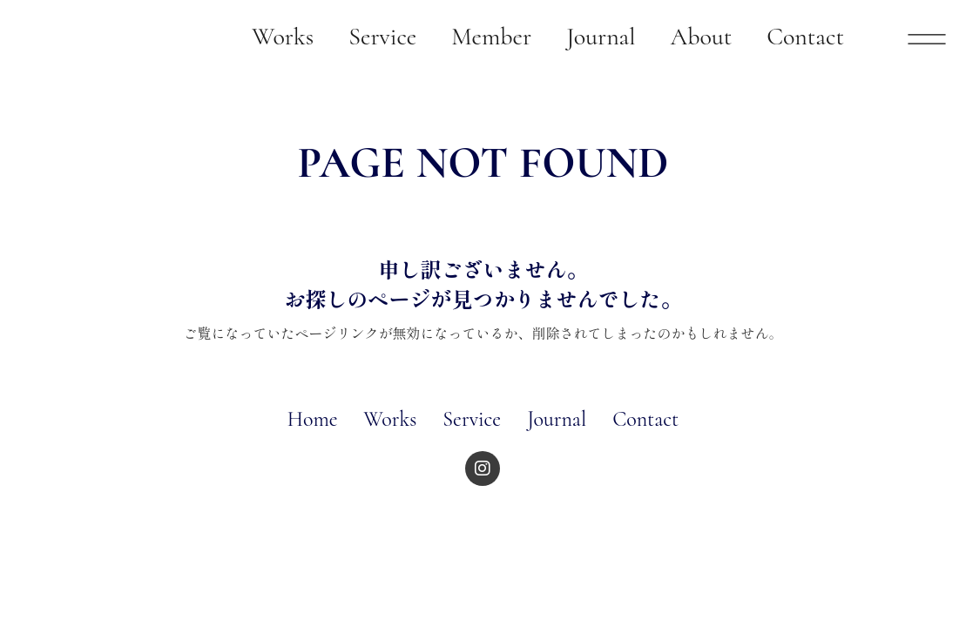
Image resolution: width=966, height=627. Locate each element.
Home (312, 419)
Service (471, 419)
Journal (556, 419)
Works (390, 419)
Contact (645, 419)
